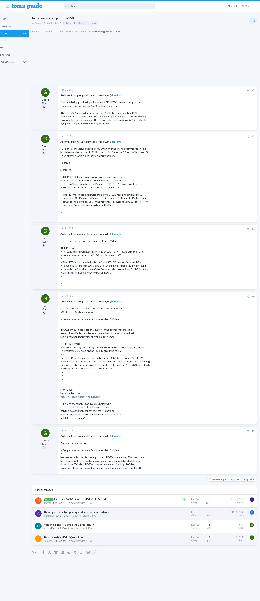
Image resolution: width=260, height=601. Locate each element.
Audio (212, 220)
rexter (183, 515)
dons (56, 528)
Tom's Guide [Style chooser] (230, 571)
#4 (195, 296)
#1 (195, 90)
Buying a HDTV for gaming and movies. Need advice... (86, 512)
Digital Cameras (217, 331)
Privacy (139, 595)
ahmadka (58, 515)
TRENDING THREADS (214, 195)
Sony (102, 22)
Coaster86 (180, 502)
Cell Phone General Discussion (224, 237)
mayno (57, 502)
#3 (195, 228)
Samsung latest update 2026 (230, 303)
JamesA (57, 540)
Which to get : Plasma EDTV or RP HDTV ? (79, 524)
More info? (126, 95)
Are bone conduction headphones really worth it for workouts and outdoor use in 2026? (231, 207)
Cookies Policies (116, 595)
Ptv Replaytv (90, 22)
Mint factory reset (224, 286)
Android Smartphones (220, 296)
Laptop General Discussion (223, 258)
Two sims (214, 227)
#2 (195, 136)
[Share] (189, 90)
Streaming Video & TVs (89, 502)
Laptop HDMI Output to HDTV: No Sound (89, 499)
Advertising (91, 595)
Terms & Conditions (164, 595)
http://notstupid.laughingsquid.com (90, 396)
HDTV (77, 22)
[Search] (101, 6)
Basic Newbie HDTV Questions (72, 537)
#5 (195, 430)
